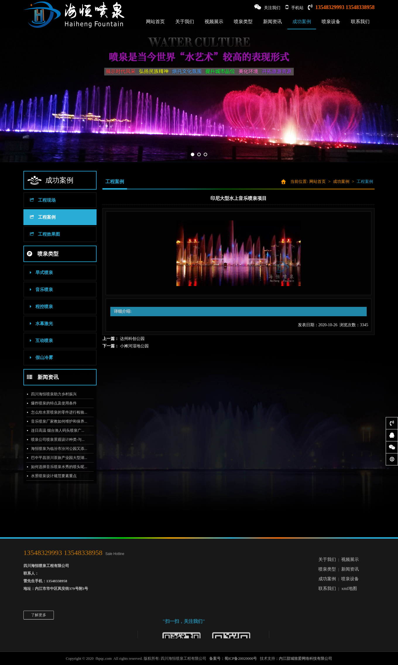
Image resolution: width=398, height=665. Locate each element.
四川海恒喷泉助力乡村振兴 (52, 394)
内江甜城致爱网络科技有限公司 (305, 658)
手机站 (294, 7)
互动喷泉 (39, 340)
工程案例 (41, 217)
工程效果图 (43, 234)
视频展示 (214, 21)
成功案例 (301, 21)
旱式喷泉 (39, 272)
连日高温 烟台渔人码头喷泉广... (55, 430)
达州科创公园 (132, 338)
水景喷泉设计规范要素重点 (52, 476)
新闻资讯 (272, 21)
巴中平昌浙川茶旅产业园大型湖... (57, 457)
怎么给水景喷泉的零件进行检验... (57, 412)
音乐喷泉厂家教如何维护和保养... (57, 421)
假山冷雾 (39, 357)
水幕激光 (39, 323)
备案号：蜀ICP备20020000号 (233, 658)
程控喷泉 (39, 306)
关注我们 (267, 7)
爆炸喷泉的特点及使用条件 (52, 403)
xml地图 (349, 561)
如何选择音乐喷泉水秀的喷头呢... (57, 467)
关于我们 (184, 21)
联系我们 (360, 21)
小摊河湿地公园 (134, 346)
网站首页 (155, 21)
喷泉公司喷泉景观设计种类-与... (56, 439)
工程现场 (41, 200)
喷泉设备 (331, 21)
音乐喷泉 (39, 289)
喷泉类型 (243, 21)
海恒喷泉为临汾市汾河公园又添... (57, 448)
